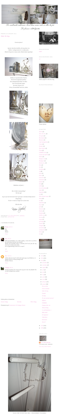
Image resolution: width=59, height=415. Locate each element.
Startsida (19, 301)
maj (43, 274)
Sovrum (41, 217)
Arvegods (41, 135)
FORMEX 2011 (42, 152)
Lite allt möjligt (42, 188)
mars (43, 279)
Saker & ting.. (45, 291)
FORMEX (44, 303)
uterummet (41, 227)
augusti (44, 267)
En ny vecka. (45, 286)
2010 (42, 325)
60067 (40, 51)
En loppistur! (45, 315)
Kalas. (40, 175)
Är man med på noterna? (48, 298)
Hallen (40, 156)
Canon (40, 144)
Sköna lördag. (45, 307)
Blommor (41, 140)
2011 (42, 260)
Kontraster (44, 319)
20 (39, 59)
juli (43, 269)
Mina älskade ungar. (44, 196)
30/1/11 (11, 267)
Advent (40, 131)
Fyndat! (44, 293)
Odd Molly (41, 202)
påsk (40, 206)
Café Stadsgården (43, 142)
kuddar (40, 181)
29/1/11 (10, 227)
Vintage (7, 267)
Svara (6, 234)
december (44, 262)
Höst (40, 165)
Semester (41, 209)
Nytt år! (44, 322)
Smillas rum (42, 215)
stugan (40, 219)
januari (44, 284)
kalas (40, 173)
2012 (42, 258)
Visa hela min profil (45, 346)
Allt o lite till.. (42, 133)
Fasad (40, 150)
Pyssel (40, 204)
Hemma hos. (42, 163)
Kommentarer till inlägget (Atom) (17, 305)
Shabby (41, 211)
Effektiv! (44, 300)
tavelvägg (41, 221)
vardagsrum (42, 229)
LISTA (40, 186)
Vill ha (40, 232)
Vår (40, 234)
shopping (41, 213)
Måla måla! (45, 312)
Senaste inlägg (4, 301)
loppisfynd (10, 216)
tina (6, 238)
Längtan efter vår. (46, 305)
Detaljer (41, 146)
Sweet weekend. (45, 288)
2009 (42, 328)
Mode (40, 198)
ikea (40, 167)
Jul (40, 171)
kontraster (41, 177)
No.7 (6, 256)
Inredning (41, 169)
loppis (40, 190)
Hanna (6, 227)
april (43, 277)
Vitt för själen (29, 7)
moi (40, 200)
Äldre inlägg (33, 301)
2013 (42, 255)
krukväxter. (41, 179)
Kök (40, 184)
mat (40, 194)
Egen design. (42, 148)
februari (44, 281)
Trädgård (41, 225)
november (44, 265)
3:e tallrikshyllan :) (46, 310)
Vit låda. (44, 295)
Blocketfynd (42, 138)
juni (43, 272)
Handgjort (41, 161)
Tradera (41, 223)
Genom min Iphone (43, 154)
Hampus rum (42, 158)
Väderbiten (44, 317)
